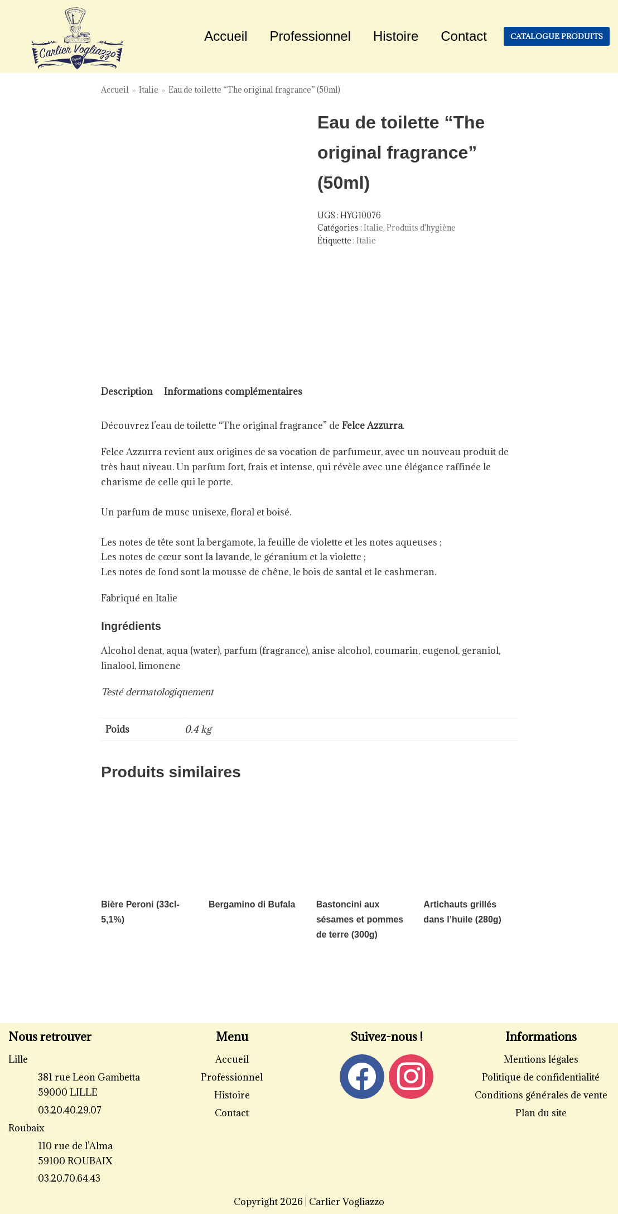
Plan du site (541, 1113)
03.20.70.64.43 (69, 1178)
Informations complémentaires (233, 391)
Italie (148, 89)
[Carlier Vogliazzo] (77, 39)
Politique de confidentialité (541, 1077)
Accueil (225, 36)
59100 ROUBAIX (75, 1161)
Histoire (395, 36)
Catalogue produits (556, 36)
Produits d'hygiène (421, 227)
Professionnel (310, 36)
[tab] (127, 392)
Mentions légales (541, 1059)
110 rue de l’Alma (75, 1146)
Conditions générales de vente (541, 1095)
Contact (464, 36)
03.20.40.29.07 (70, 1110)
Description (127, 391)
